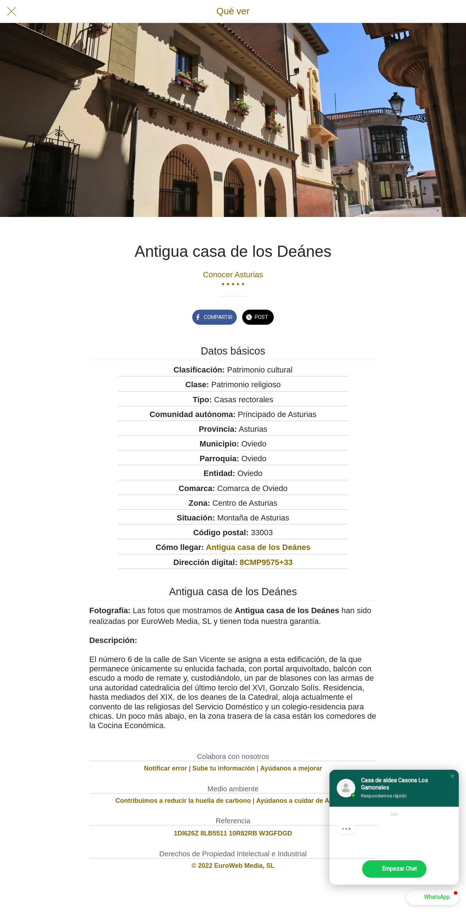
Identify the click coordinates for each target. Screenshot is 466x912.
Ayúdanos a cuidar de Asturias (303, 800)
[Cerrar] (11, 11)
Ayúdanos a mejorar (291, 768)
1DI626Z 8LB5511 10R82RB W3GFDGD (233, 833)
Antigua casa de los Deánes (258, 547)
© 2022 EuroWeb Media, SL (233, 865)
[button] (452, 776)
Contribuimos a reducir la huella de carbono (183, 800)
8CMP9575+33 (266, 562)
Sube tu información (223, 768)
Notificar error (165, 768)
